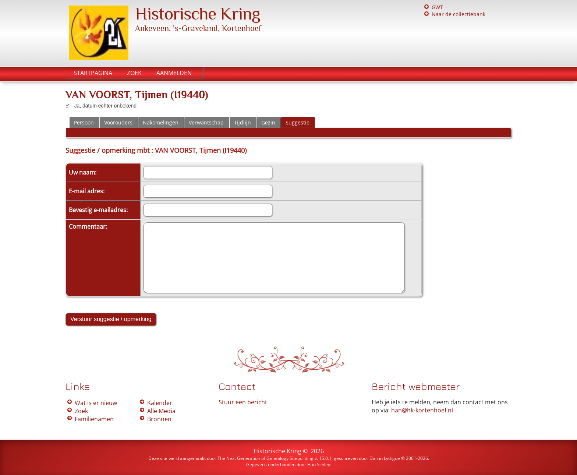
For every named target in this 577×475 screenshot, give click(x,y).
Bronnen (159, 419)
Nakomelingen (160, 122)
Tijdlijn (242, 122)
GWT (437, 7)
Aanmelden (174, 73)
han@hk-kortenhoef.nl (422, 410)
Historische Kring (197, 14)
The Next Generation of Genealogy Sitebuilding (265, 458)
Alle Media (161, 411)
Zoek (134, 73)
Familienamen (94, 419)
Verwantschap (206, 122)
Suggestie (297, 122)
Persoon (84, 122)
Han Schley (318, 464)
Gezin (268, 122)
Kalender (159, 403)
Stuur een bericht (243, 402)
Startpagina (93, 73)
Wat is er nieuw (96, 403)
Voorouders (118, 122)
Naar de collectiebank (458, 14)
